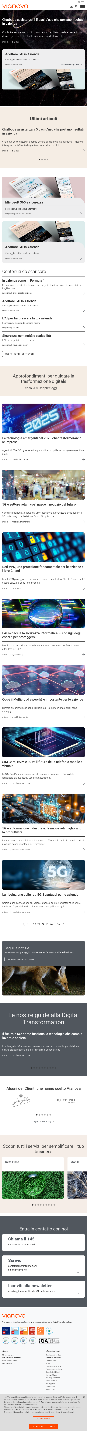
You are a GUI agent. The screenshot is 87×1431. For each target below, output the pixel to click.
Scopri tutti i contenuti (19, 354)
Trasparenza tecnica (53, 1366)
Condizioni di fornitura (53, 1355)
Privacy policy (50, 1384)
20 (34, 924)
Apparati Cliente (51, 1375)
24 (51, 924)
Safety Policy (50, 1389)
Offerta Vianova (8, 1355)
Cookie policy (50, 1386)
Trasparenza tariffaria (54, 1369)
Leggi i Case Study (42, 1121)
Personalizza (43, 1419)
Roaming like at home (53, 1378)
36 (58, 924)
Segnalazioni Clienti (52, 1372)
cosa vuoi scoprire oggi (41, 388)
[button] (39, 159)
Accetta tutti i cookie (43, 1426)
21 (38, 924)
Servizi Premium (52, 1381)
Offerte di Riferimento (54, 1358)
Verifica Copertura (8, 1364)
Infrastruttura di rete (9, 1361)
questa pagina (20, 1402)
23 (47, 924)
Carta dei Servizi (51, 1361)
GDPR (48, 1364)
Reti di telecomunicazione (11, 1358)
